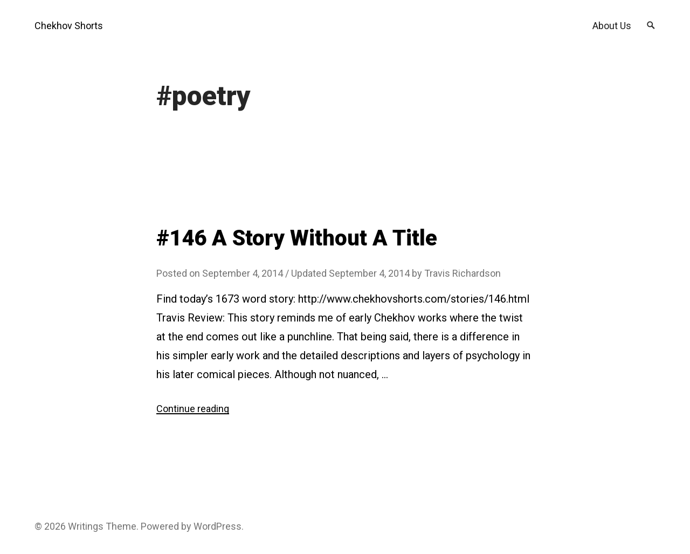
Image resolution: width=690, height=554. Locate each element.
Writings (86, 526)
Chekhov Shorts (68, 25)
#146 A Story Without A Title (296, 238)
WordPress (218, 526)
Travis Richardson (462, 273)
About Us (611, 25)
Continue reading (192, 408)
